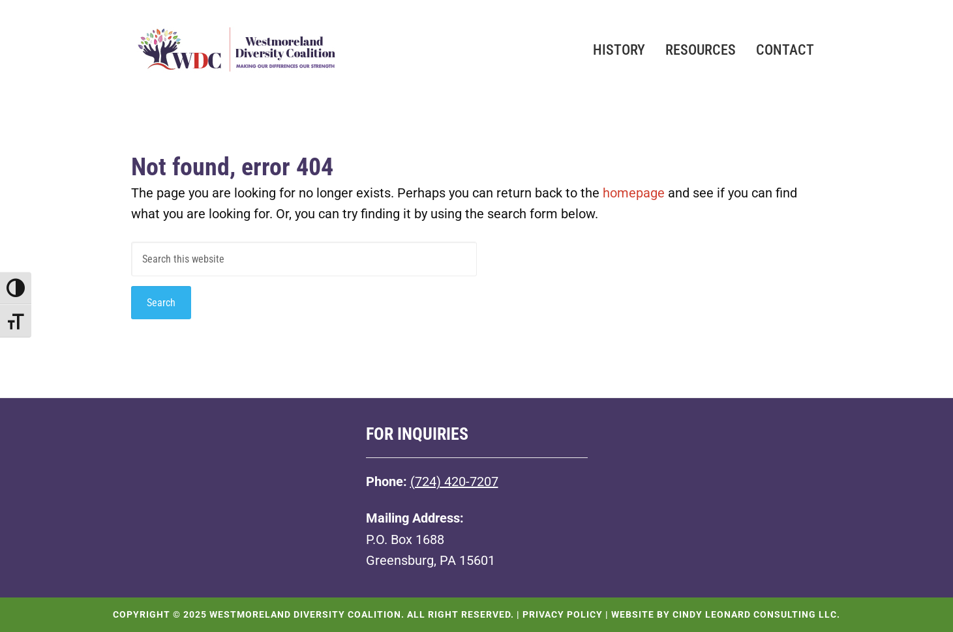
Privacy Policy (562, 614)
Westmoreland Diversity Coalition (235, 58)
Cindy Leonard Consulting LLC (755, 614)
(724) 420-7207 (454, 481)
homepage (634, 193)
